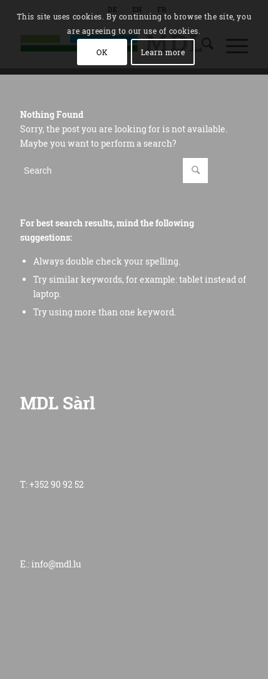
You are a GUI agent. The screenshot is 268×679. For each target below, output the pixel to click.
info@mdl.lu (56, 564)
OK (102, 52)
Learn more (163, 52)
